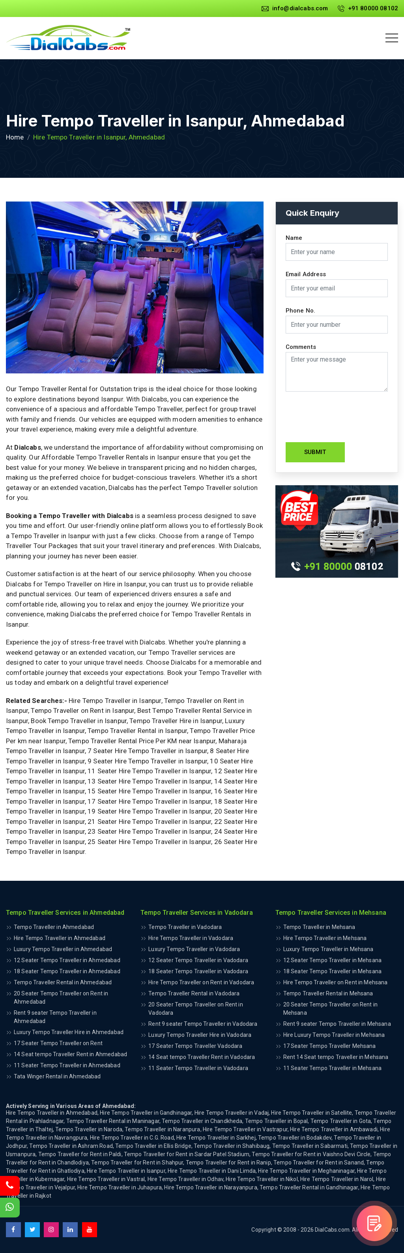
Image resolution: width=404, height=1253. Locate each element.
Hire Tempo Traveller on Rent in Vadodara (201, 982)
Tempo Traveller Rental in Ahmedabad (63, 982)
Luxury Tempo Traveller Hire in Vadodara (199, 1035)
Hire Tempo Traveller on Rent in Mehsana (335, 982)
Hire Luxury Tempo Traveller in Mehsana (334, 1035)
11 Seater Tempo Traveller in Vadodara (198, 1068)
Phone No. (300, 311)
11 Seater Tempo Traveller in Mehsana (332, 1068)
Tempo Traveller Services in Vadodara (196, 912)
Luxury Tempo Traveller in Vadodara (194, 949)
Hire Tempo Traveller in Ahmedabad (59, 938)
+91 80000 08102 (368, 8)
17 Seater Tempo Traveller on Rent (58, 1043)
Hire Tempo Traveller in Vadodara (190, 938)
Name (294, 238)
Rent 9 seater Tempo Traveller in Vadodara (202, 1024)
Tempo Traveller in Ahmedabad (54, 927)
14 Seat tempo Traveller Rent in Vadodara (201, 1057)
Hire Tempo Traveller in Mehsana (325, 938)
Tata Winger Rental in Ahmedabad (57, 1076)
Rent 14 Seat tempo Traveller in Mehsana (336, 1057)
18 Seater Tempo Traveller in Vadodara (198, 971)
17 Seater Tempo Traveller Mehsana (329, 1046)
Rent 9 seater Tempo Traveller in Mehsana (337, 1024)
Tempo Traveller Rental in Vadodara (193, 993)
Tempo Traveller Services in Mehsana (330, 912)
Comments (301, 347)
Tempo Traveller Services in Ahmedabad (65, 912)
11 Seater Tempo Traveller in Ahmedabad (67, 1065)
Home (15, 137)
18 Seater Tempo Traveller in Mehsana (332, 971)
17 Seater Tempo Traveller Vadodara (195, 1046)
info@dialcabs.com (295, 8)
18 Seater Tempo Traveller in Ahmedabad (67, 971)
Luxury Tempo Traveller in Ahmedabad (63, 949)
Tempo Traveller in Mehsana (319, 927)
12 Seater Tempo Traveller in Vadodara (198, 960)
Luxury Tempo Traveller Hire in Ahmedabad (68, 1032)
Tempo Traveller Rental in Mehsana (328, 993)
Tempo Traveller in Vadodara (185, 927)
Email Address (306, 274)
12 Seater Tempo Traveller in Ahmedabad (67, 960)
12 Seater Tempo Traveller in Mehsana (332, 960)
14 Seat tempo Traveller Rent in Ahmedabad (70, 1054)
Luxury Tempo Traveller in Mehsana (328, 949)
